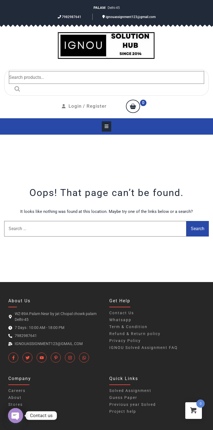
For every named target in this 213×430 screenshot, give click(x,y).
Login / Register (84, 106)
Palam (99, 8)
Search (16, 89)
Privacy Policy (125, 340)
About (15, 397)
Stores (15, 404)
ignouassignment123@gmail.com (129, 17)
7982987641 (69, 17)
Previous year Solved (132, 404)
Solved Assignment (130, 390)
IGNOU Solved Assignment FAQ (143, 347)
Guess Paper (123, 397)
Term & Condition (128, 327)
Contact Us (121, 313)
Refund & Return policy (135, 333)
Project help (122, 411)
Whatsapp (120, 320)
